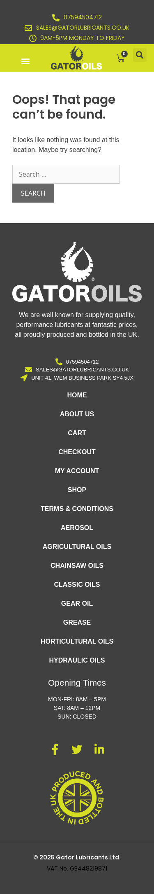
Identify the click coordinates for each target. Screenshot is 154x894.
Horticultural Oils (77, 641)
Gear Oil (77, 603)
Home (77, 395)
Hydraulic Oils (77, 660)
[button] (25, 61)
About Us (77, 414)
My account (77, 470)
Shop (77, 489)
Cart (77, 432)
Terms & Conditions (77, 508)
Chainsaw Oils (77, 565)
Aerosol (77, 527)
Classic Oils (77, 584)
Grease (77, 622)
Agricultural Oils (77, 546)
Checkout (77, 451)
